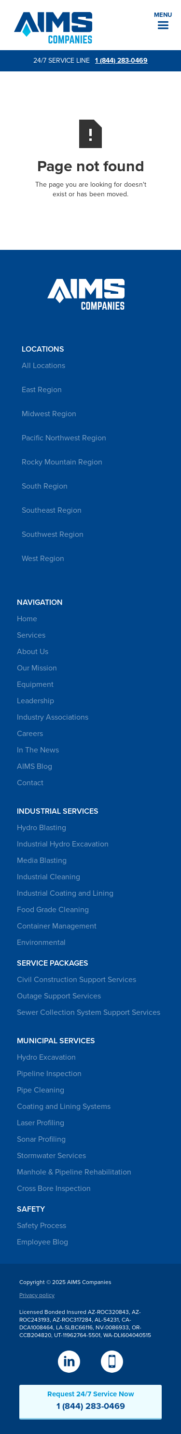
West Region (43, 558)
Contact (30, 782)
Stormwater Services (51, 1155)
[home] (51, 27)
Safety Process (41, 1225)
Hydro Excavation (46, 1057)
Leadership (35, 701)
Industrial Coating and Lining (65, 893)
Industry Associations (52, 717)
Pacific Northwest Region (64, 438)
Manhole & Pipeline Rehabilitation (74, 1172)
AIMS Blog (34, 766)
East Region (42, 389)
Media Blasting (42, 860)
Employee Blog (42, 1242)
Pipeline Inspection (49, 1073)
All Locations (43, 365)
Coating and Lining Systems (64, 1106)
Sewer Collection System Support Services (88, 1012)
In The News (38, 750)
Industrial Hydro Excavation (63, 844)
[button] (163, 21)
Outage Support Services (59, 996)
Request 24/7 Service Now (90, 1401)
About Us (32, 651)
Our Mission (37, 668)
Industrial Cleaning (48, 877)
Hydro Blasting (41, 827)
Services (31, 635)
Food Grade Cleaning (53, 909)
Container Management (57, 926)
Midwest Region (49, 414)
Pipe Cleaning (40, 1090)
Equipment (35, 684)
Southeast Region (52, 510)
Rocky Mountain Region (62, 462)
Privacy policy (37, 1295)
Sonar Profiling (41, 1139)
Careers (30, 733)
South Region (45, 486)
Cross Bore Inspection (54, 1188)
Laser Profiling (40, 1123)
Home (27, 619)
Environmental (41, 942)
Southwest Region (53, 534)
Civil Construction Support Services (76, 979)
